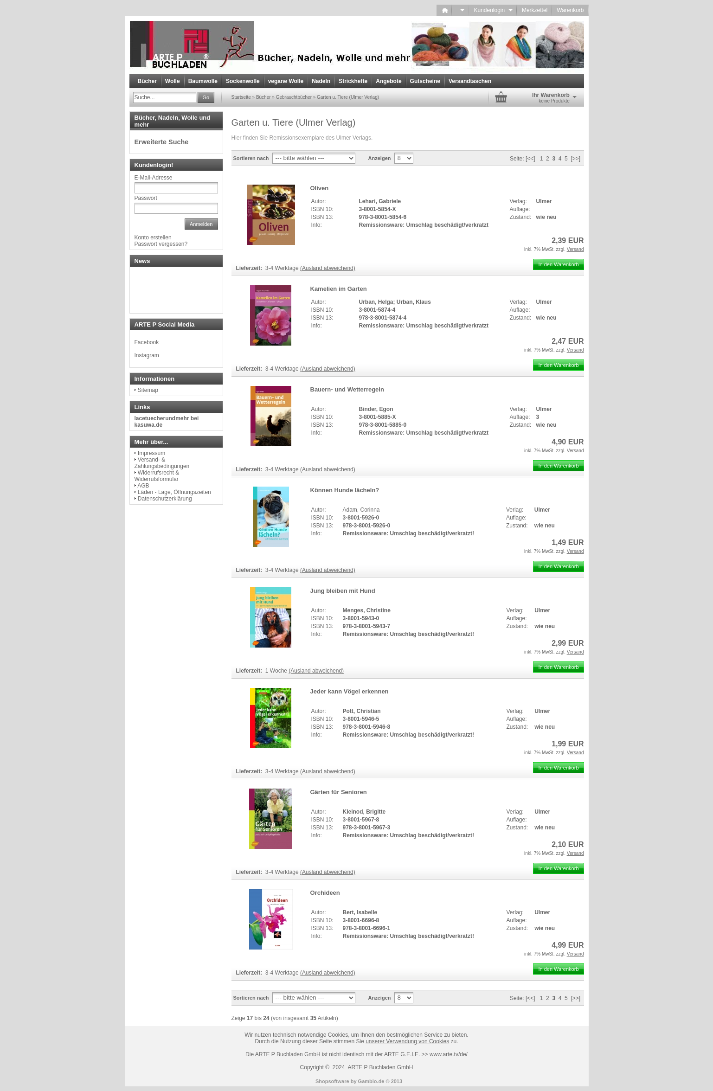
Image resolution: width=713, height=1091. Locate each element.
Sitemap (148, 390)
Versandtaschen (470, 81)
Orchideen (325, 892)
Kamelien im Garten (338, 288)
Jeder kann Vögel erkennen (349, 691)
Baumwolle (203, 81)
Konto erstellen (153, 237)
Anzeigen (379, 158)
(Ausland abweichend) (327, 268)
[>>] (575, 158)
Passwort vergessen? (161, 244)
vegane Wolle (285, 81)
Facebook (147, 342)
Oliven (319, 188)
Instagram (147, 355)
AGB (143, 485)
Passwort (146, 198)
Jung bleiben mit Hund (342, 590)
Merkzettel (534, 10)
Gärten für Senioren (338, 792)
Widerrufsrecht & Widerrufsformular (157, 475)
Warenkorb (570, 10)
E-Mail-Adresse (154, 177)
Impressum (151, 453)
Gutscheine (425, 81)
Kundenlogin (493, 10)
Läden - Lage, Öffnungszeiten (174, 492)
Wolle (172, 81)
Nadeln (321, 81)
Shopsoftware (332, 1081)
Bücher (147, 81)
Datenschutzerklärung (165, 498)
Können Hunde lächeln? (344, 490)
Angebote (388, 81)
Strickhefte (353, 81)
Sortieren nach (251, 158)
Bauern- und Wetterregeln (347, 389)
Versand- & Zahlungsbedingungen (162, 462)
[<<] (530, 158)
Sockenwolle (243, 81)
